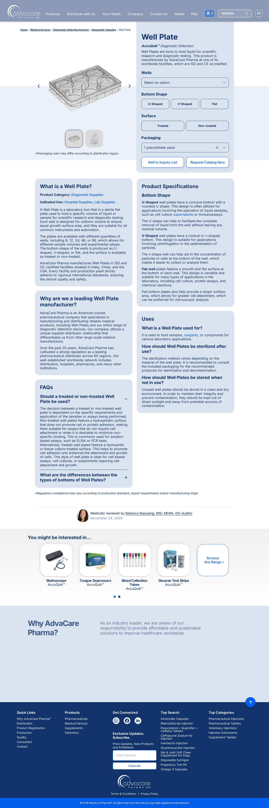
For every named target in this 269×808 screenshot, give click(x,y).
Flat (214, 104)
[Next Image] (130, 86)
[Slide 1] (114, 596)
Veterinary (72, 732)
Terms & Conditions (123, 793)
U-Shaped (155, 104)
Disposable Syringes (175, 760)
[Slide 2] (119, 596)
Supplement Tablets (222, 737)
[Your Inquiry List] (209, 13)
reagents (191, 335)
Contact (22, 746)
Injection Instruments (223, 732)
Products (53, 14)
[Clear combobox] (217, 147)
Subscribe (134, 765)
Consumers (24, 741)
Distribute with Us (81, 14)
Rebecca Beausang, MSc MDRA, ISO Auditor (158, 513)
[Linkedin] (138, 720)
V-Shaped (185, 104)
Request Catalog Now (207, 162)
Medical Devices (76, 723)
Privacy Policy (149, 793)
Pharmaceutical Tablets (225, 723)
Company (135, 14)
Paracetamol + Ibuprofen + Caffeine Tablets (179, 729)
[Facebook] (127, 720)
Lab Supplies (104, 202)
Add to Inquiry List (162, 162)
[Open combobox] (185, 82)
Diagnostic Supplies (87, 195)
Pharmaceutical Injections (226, 718)
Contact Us (159, 14)
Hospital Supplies (79, 202)
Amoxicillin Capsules (175, 718)
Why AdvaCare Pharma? (34, 718)
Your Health (111, 14)
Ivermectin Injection (174, 743)
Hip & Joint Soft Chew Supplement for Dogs (176, 754)
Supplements (74, 728)
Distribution (24, 723)
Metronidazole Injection (177, 723)
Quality (22, 737)
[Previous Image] (39, 86)
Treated (162, 126)
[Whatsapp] (116, 720)
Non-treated (207, 126)
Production (24, 732)
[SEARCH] (235, 13)
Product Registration (31, 728)
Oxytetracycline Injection (178, 747)
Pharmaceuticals (76, 718)
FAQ (194, 14)
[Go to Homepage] (22, 11)
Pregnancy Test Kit (174, 764)
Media (179, 14)
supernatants (183, 214)
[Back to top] (250, 702)
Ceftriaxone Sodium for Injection (176, 737)
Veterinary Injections (223, 728)
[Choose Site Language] (259, 13)
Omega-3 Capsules (174, 769)
